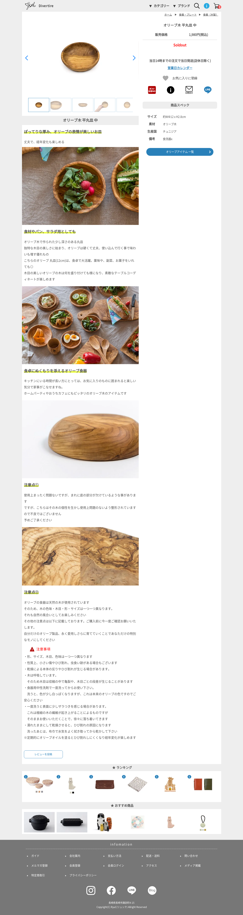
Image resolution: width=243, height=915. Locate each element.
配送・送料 (153, 855)
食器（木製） (210, 14)
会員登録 (74, 865)
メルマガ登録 (39, 865)
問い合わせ (191, 855)
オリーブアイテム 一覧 (180, 151)
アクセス (151, 865)
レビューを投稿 (43, 754)
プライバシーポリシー (83, 875)
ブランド (184, 5)
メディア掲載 (192, 865)
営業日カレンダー (180, 68)
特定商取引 (38, 875)
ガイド (35, 855)
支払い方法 (114, 855)
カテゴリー (161, 5)
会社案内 (74, 855)
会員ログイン (116, 865)
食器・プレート (188, 14)
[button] (134, 58)
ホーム (168, 14)
